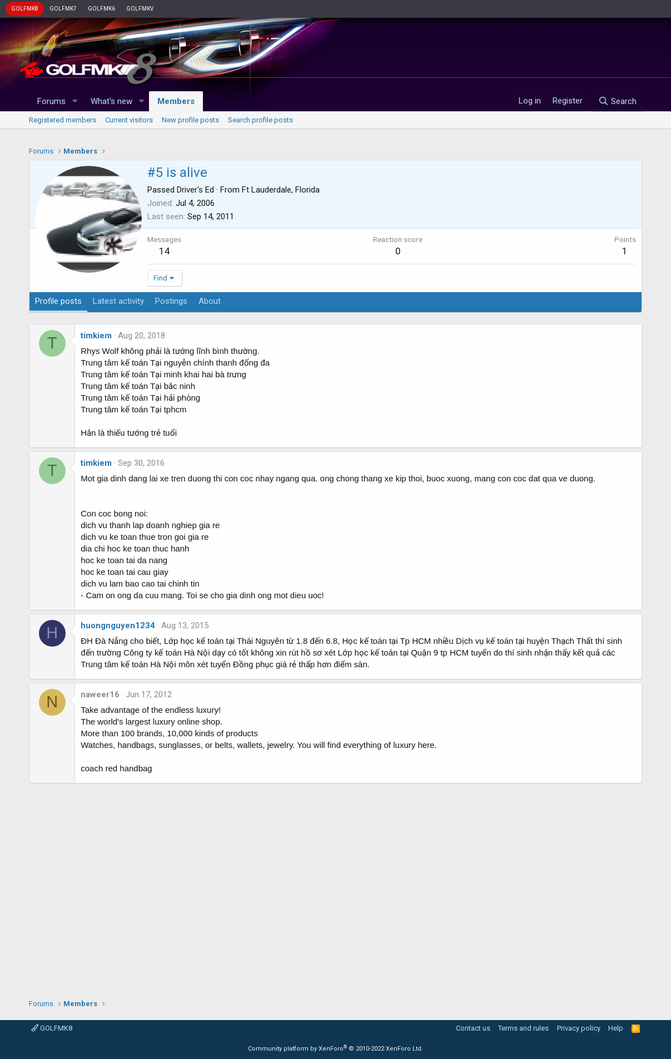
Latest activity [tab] (118, 301)
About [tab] (209, 301)
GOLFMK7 (63, 9)
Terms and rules (523, 1028)
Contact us (473, 1028)
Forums (51, 101)
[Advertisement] (335, 887)
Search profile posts (260, 120)
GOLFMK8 (24, 9)
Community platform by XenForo (335, 1048)
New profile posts (190, 120)
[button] (74, 101)
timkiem (96, 336)
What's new (111, 101)
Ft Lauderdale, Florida (281, 190)
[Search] (617, 101)
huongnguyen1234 (118, 625)
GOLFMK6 (101, 9)
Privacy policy (578, 1028)
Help (615, 1028)
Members (176, 101)
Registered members (62, 120)
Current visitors (129, 120)
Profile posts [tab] (58, 301)
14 (164, 251)
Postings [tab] (171, 301)
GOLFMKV (139, 9)
